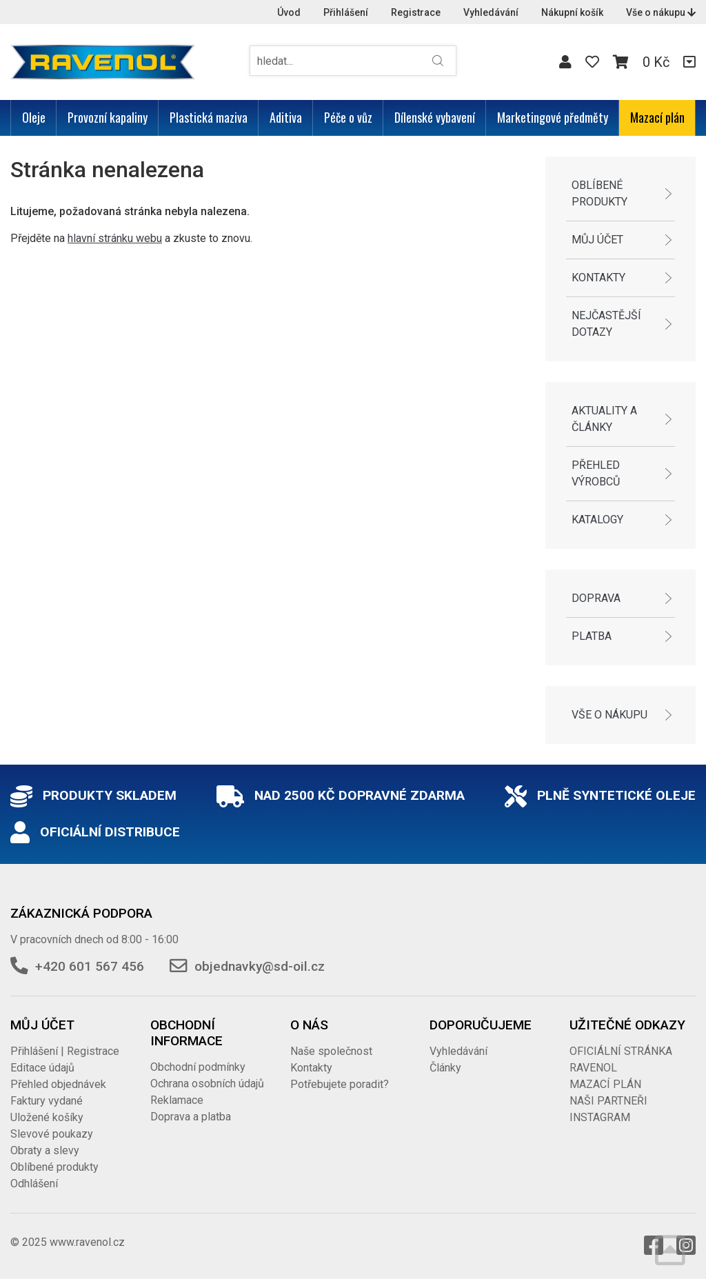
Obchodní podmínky (197, 1067)
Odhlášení (34, 1183)
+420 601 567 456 (89, 966)
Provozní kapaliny (108, 117)
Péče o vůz (348, 117)
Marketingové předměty (552, 117)
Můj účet (597, 239)
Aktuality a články (604, 419)
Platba (592, 636)
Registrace (416, 12)
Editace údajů (42, 1067)
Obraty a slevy (44, 1150)
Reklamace (176, 1100)
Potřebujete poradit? (339, 1084)
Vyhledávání (490, 12)
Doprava (596, 598)
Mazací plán (657, 117)
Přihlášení (345, 12)
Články (445, 1067)
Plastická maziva (209, 117)
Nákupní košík (572, 12)
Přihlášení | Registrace (64, 1051)
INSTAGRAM (599, 1117)
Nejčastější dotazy (606, 324)
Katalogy (597, 519)
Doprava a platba (190, 1116)
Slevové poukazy (51, 1133)
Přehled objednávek (58, 1084)
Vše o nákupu (661, 12)
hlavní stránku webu (115, 238)
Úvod (289, 12)
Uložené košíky (46, 1117)
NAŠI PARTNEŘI (608, 1100)
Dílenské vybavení (434, 117)
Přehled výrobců (596, 473)
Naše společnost (331, 1051)
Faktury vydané (46, 1100)
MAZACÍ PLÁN (605, 1084)
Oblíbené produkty (599, 193)
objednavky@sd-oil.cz (259, 966)
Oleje (34, 117)
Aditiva (286, 117)
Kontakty (598, 277)
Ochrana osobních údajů (207, 1083)
